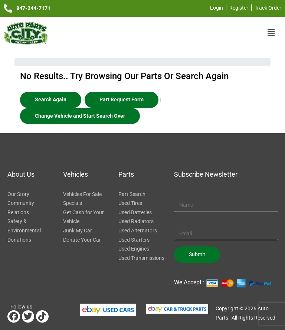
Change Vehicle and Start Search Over (80, 116)
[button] (271, 33)
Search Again (50, 99)
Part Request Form (121, 99)
